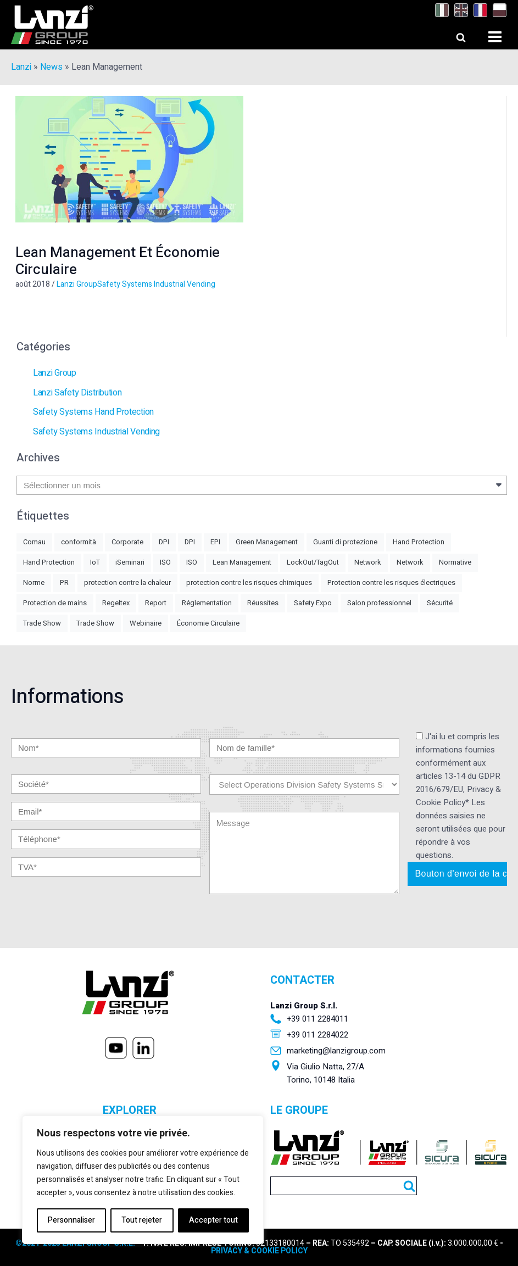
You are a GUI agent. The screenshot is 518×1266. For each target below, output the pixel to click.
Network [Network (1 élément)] (410, 562)
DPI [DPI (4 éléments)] (164, 542)
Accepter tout (213, 1220)
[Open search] (451, 34)
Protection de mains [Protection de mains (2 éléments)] (55, 603)
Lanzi (21, 67)
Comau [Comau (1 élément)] (34, 542)
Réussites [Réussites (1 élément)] (263, 603)
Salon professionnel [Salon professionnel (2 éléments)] (379, 603)
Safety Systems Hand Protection (93, 412)
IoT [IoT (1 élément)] (95, 562)
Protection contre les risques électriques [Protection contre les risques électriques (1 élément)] (391, 582)
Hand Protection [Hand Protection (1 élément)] (49, 562)
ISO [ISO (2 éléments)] (165, 562)
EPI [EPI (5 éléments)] (215, 542)
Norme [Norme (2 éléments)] (33, 582)
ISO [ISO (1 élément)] (191, 562)
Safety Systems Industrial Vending (156, 284)
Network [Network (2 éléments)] (367, 562)
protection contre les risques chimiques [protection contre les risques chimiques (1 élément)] (249, 582)
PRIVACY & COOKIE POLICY (259, 1251)
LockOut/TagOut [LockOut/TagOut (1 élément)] (313, 562)
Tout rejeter (141, 1220)
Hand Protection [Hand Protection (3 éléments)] (418, 542)
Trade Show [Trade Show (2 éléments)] (95, 623)
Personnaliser (71, 1220)
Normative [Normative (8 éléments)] (455, 562)
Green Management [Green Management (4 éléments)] (267, 542)
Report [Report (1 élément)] (155, 603)
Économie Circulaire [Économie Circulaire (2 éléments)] (208, 623)
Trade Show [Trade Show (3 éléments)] (42, 623)
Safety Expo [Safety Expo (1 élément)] (313, 603)
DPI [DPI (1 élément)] (190, 542)
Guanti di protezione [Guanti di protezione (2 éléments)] (345, 542)
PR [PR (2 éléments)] (64, 582)
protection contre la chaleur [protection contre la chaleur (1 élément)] (127, 582)
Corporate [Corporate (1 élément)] (127, 542)
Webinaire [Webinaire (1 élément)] (145, 623)
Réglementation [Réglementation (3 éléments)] (207, 603)
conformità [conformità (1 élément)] (78, 542)
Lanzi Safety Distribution (77, 392)
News (51, 67)
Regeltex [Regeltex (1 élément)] (116, 603)
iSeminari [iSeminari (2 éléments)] (129, 562)
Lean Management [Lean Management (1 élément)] (242, 562)
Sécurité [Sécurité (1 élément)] (440, 603)
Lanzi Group (77, 284)
